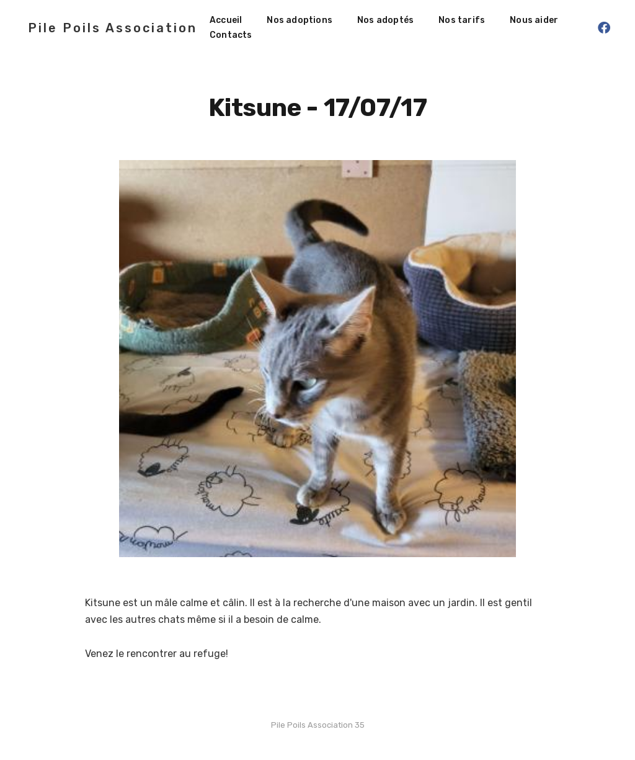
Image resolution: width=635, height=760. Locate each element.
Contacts (231, 35)
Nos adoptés (385, 20)
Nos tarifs (461, 20)
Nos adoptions (299, 20)
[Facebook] (604, 27)
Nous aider (534, 20)
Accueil (226, 20)
